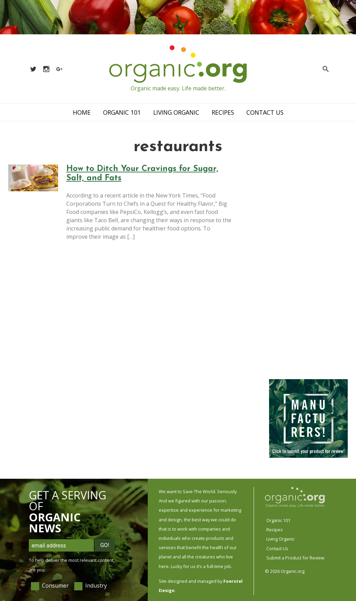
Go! (104, 545)
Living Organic (176, 112)
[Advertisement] (308, 268)
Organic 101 (122, 112)
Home (82, 112)
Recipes (223, 112)
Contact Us (264, 112)
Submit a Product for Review (295, 558)
